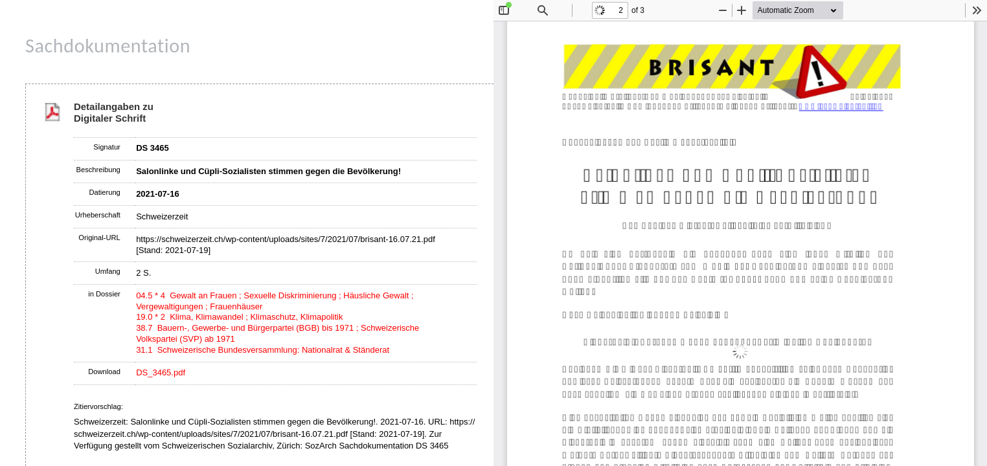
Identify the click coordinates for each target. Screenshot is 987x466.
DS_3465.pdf (160, 372)
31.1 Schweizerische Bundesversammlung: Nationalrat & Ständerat (262, 350)
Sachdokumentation (107, 46)
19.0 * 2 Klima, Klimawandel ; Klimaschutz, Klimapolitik (239, 317)
